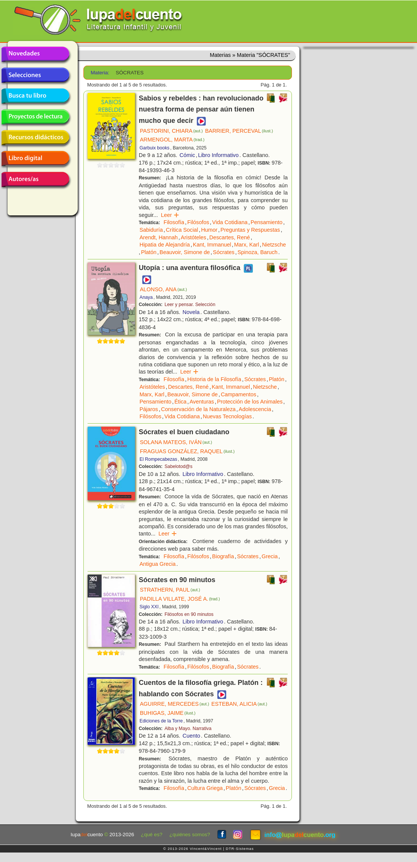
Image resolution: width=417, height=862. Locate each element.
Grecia (269, 556)
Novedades (35, 54)
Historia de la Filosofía (214, 379)
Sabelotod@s (179, 466)
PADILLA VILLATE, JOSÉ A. (180, 599)
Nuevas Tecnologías (227, 416)
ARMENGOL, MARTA (172, 140)
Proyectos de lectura (35, 116)
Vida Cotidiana (230, 222)
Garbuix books (154, 148)
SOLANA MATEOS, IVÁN (176, 442)
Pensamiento (266, 222)
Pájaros (149, 409)
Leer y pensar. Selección (190, 304)
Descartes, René (229, 237)
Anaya (146, 297)
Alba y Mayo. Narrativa (188, 728)
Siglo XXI (149, 606)
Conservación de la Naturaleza (198, 409)
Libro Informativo (218, 155)
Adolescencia (255, 409)
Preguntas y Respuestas (250, 230)
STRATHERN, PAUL (170, 590)
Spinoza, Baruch (257, 252)
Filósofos (198, 222)
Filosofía (174, 222)
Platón (149, 252)
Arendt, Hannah (159, 237)
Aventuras (202, 402)
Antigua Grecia (158, 564)
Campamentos (238, 394)
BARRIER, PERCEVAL (239, 131)
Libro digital (35, 158)
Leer (170, 215)
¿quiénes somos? (189, 834)
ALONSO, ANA (163, 289)
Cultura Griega (205, 788)
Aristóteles (193, 237)
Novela (191, 312)
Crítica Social (182, 230)
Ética (180, 402)
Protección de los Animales (250, 402)
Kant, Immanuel (212, 245)
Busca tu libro (35, 96)
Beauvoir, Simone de (185, 252)
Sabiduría (151, 230)
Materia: (100, 72)
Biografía (223, 556)
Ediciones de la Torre (161, 721)
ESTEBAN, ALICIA (239, 704)
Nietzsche (274, 245)
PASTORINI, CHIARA (171, 131)
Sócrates (224, 252)
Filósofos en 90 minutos (189, 614)
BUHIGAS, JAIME (168, 713)
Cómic (187, 155)
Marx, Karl (246, 245)
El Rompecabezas (158, 459)
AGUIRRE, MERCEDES (174, 704)
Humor (209, 230)
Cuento (191, 736)
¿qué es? (152, 834)
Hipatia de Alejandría (165, 245)
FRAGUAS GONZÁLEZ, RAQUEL (187, 451)
